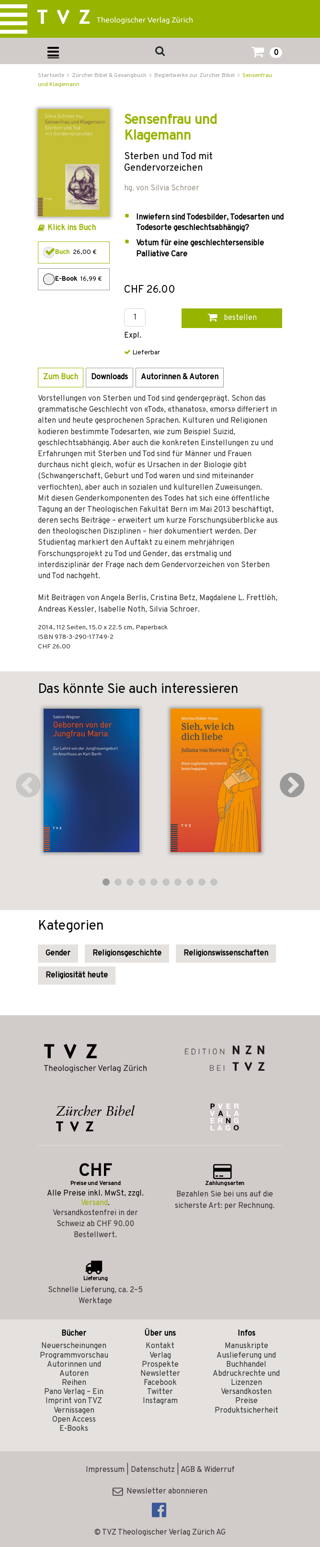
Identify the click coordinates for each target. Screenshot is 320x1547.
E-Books (73, 1429)
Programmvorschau (74, 1355)
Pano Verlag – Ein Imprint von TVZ (73, 1396)
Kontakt (160, 1346)
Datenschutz (153, 1470)
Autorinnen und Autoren (74, 1369)
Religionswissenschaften (225, 953)
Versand (94, 1203)
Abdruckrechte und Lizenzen (246, 1378)
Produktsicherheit (246, 1410)
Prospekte (160, 1365)
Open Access (74, 1420)
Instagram (160, 1401)
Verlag (160, 1355)
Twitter (160, 1392)
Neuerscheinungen (73, 1346)
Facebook (160, 1383)
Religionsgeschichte (126, 953)
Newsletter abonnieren (160, 1491)
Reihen (74, 1383)
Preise (246, 1401)
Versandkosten (246, 1392)
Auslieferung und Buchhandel (246, 1360)
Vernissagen (74, 1410)
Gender (58, 953)
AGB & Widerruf (208, 1470)
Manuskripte (246, 1346)
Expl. (132, 335)
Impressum (105, 1470)
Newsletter (160, 1374)
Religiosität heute (77, 975)
